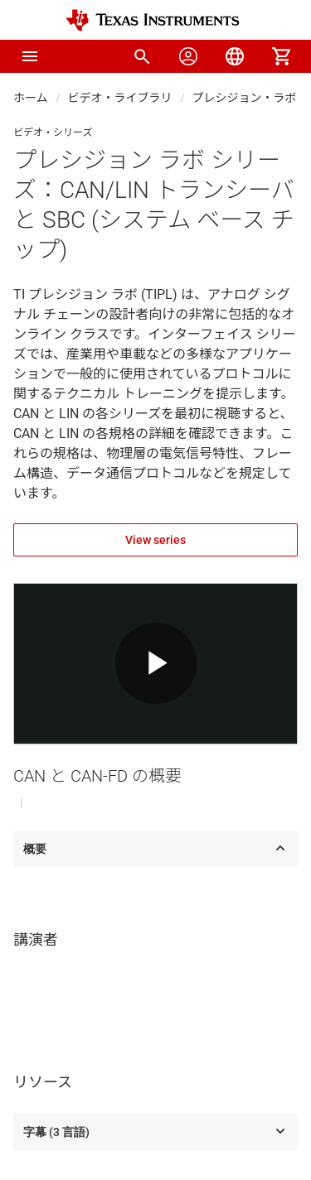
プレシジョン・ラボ (244, 97)
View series (155, 540)
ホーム (30, 97)
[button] (30, 56)
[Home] (153, 20)
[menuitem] (142, 56)
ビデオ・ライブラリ (120, 97)
